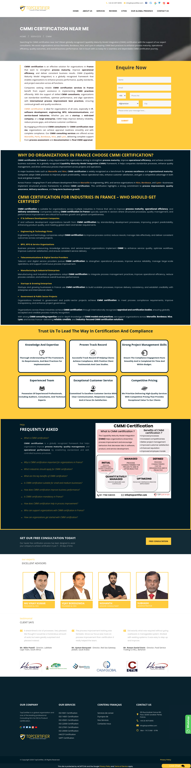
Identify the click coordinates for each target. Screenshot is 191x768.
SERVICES (36, 36)
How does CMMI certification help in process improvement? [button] (49, 504)
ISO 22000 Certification (69, 723)
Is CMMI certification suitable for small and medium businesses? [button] (51, 483)
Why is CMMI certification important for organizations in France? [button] (52, 462)
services (100, 11)
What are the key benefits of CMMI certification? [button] (44, 476)
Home (76, 11)
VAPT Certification (66, 738)
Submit (124, 120)
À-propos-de (102, 716)
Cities (124, 11)
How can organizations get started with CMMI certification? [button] (49, 517)
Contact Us (163, 11)
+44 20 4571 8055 (115, 3)
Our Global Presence (142, 11)
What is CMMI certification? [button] (35, 438)
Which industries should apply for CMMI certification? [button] (46, 469)
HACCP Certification (67, 734)
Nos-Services (102, 720)
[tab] (57, 438)
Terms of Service (121, 766)
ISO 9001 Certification (68, 713)
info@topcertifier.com (133, 3)
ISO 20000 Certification (69, 731)
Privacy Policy (165, 760)
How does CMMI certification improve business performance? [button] (50, 490)
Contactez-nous (104, 723)
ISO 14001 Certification (69, 716)
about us (87, 11)
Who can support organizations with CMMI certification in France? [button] (52, 510)
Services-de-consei (105, 713)
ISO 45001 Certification (69, 720)
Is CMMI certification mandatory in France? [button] (42, 497)
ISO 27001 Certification (69, 727)
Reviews (113, 11)
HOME (23, 36)
